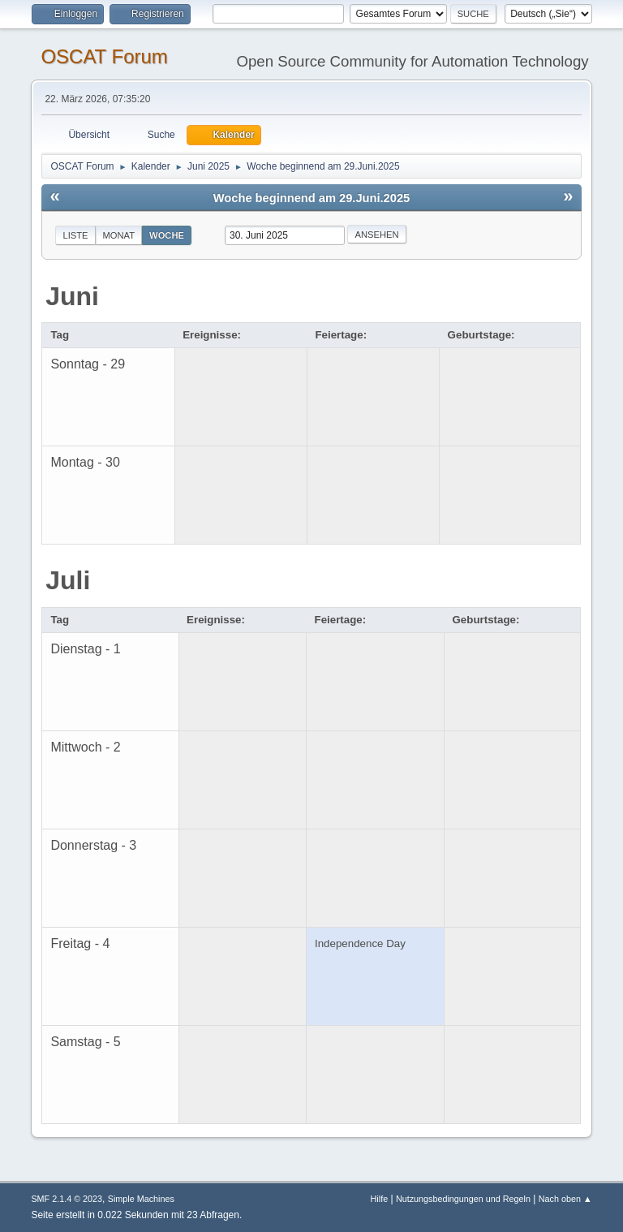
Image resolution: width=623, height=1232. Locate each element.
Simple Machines (141, 1199)
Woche (166, 235)
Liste (75, 235)
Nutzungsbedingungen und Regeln (463, 1199)
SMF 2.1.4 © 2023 (66, 1199)
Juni (72, 296)
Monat (119, 235)
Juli (67, 580)
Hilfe (380, 1199)
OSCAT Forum (104, 56)
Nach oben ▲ (565, 1199)
